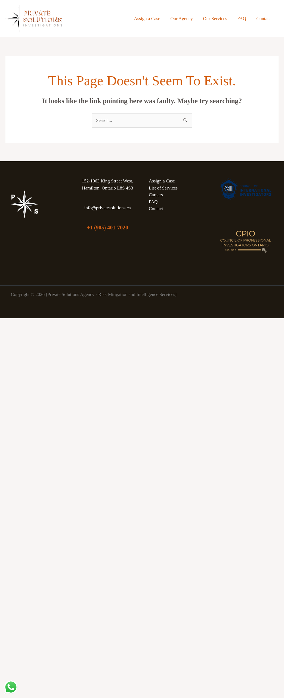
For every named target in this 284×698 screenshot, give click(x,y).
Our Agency (185, 18)
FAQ (243, 18)
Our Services (217, 18)
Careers (156, 194)
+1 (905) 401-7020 (107, 227)
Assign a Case (151, 18)
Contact (264, 18)
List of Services (163, 188)
